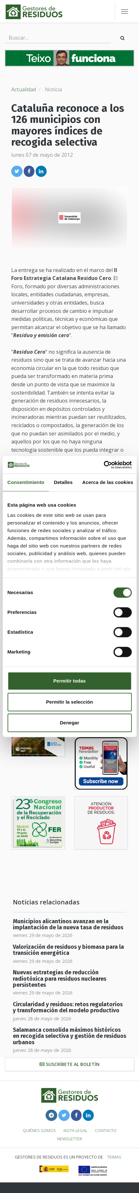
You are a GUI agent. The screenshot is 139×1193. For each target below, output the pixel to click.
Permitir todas (69, 680)
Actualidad (23, 89)
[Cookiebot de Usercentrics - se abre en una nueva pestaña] (103, 465)
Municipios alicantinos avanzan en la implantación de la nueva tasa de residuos (68, 924)
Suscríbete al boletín (69, 1064)
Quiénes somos (39, 1130)
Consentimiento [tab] (25, 482)
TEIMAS (114, 1157)
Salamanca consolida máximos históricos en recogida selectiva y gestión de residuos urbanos (69, 1036)
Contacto (106, 1130)
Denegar (69, 722)
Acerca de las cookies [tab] (107, 482)
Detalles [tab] (63, 482)
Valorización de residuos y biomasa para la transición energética (68, 950)
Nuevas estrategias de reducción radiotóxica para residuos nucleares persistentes (59, 978)
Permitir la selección (69, 702)
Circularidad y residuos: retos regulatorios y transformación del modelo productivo (68, 1007)
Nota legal (75, 1130)
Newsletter (69, 1139)
